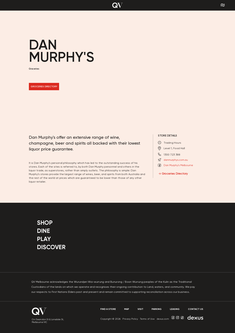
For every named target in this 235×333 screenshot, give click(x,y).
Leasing (175, 309)
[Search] (229, 5)
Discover (51, 247)
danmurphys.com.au (176, 159)
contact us (195, 309)
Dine (43, 230)
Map (126, 309)
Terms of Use (147, 319)
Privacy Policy (130, 319)
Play (44, 238)
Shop (45, 222)
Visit (140, 309)
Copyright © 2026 (110, 319)
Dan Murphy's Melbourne (178, 165)
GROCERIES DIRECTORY (44, 86)
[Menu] (20, 5)
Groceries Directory (175, 173)
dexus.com (163, 319)
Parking (157, 309)
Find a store (108, 309)
